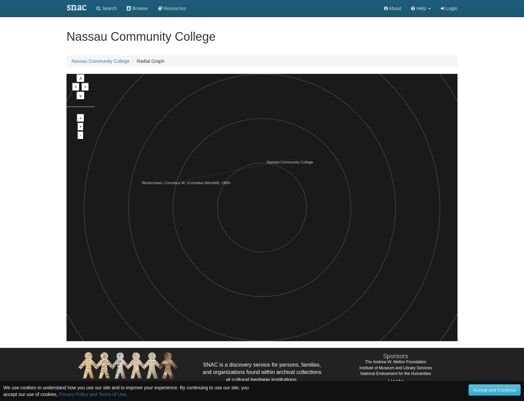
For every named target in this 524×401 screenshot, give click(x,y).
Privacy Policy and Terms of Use (92, 394)
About (392, 8)
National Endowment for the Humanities (395, 373)
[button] (421, 8)
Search (106, 8)
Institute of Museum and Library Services (395, 368)
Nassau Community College (101, 61)
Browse (137, 8)
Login (449, 8)
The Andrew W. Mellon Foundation (395, 362)
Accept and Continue (494, 390)
